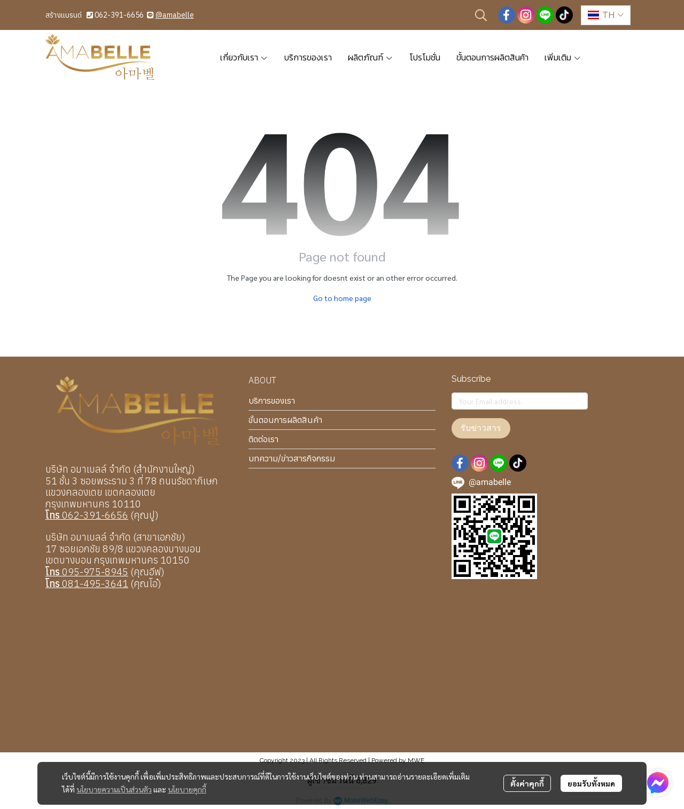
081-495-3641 (86, 583)
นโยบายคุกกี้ (187, 789)
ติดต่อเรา (263, 439)
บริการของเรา (271, 400)
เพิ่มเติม (563, 57)
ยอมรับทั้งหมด (591, 783)
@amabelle (175, 15)
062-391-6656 (119, 15)
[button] (481, 15)
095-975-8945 (86, 572)
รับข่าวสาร (481, 428)
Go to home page (342, 298)
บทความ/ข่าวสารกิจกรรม (291, 458)
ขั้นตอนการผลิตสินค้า (285, 419)
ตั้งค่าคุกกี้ (527, 783)
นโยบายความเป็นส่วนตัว (114, 789)
